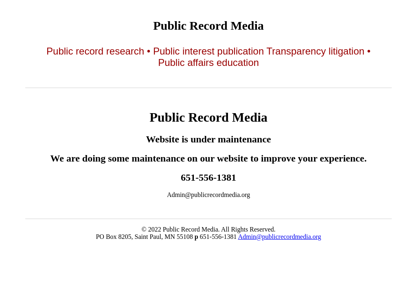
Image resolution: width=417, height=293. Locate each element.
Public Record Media (208, 25)
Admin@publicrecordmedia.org (279, 236)
